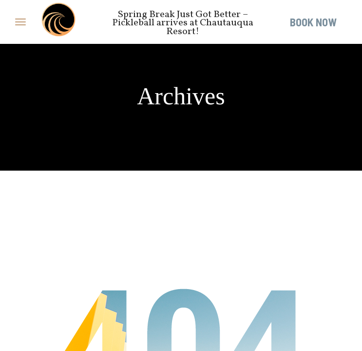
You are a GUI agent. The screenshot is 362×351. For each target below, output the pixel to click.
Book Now (313, 22)
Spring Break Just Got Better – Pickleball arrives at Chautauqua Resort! (182, 23)
